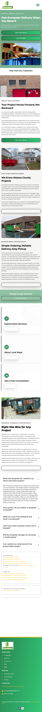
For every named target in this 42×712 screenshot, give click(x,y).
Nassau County (23, 565)
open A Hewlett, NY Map (11, 557)
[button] (37, 5)
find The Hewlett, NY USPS (12, 559)
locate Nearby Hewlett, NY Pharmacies (15, 561)
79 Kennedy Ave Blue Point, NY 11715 (13, 686)
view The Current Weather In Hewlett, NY (16, 563)
